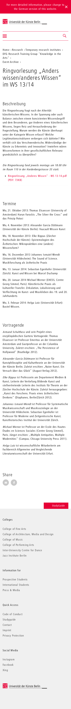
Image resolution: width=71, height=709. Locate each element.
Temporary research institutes (43, 49)
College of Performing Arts (18, 545)
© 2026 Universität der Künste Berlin (21, 685)
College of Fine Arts (14, 529)
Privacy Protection (13, 635)
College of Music (13, 539)
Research (17, 49)
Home (6, 49)
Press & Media (11, 590)
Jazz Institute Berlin (15, 555)
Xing (5, 670)
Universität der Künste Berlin (16, 20)
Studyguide (9, 619)
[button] (64, 36)
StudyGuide (56, 505)
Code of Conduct (12, 614)
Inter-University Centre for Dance (22, 550)
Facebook (8, 664)
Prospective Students (15, 579)
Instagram (9, 659)
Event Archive (11, 62)
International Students (16, 584)
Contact (7, 625)
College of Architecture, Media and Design (28, 534)
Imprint (7, 630)
